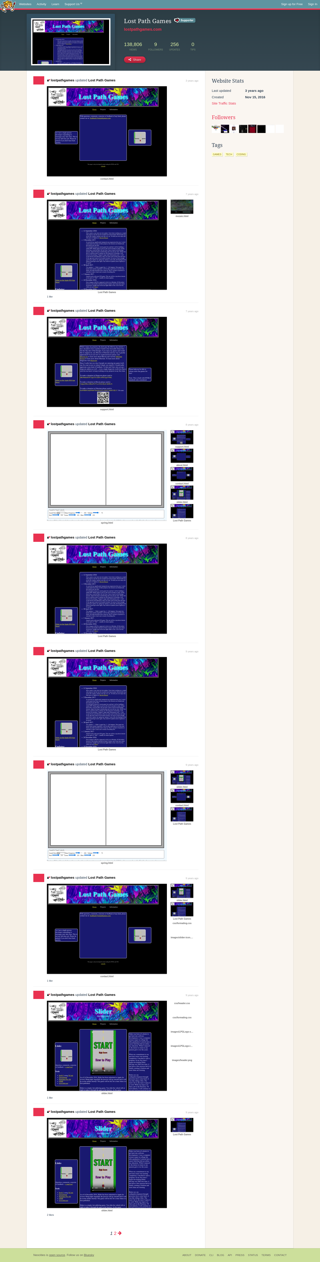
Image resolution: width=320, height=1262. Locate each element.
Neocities (39, 1255)
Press (240, 1255)
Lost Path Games (102, 80)
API (230, 1255)
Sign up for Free (292, 4)
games (217, 154)
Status (253, 1255)
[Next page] (120, 1233)
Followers (223, 117)
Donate (200, 1255)
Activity (41, 4)
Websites (25, 4)
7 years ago (192, 194)
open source (57, 1255)
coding (241, 154)
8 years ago (192, 424)
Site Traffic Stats (224, 103)
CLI (211, 1255)
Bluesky (89, 1255)
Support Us (73, 4)
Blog (220, 1255)
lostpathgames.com (143, 29)
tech (229, 154)
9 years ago (192, 651)
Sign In (312, 4)
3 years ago (192, 80)
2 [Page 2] (115, 1233)
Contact (280, 1255)
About (187, 1255)
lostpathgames (60, 80)
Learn (55, 4)
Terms (266, 1255)
